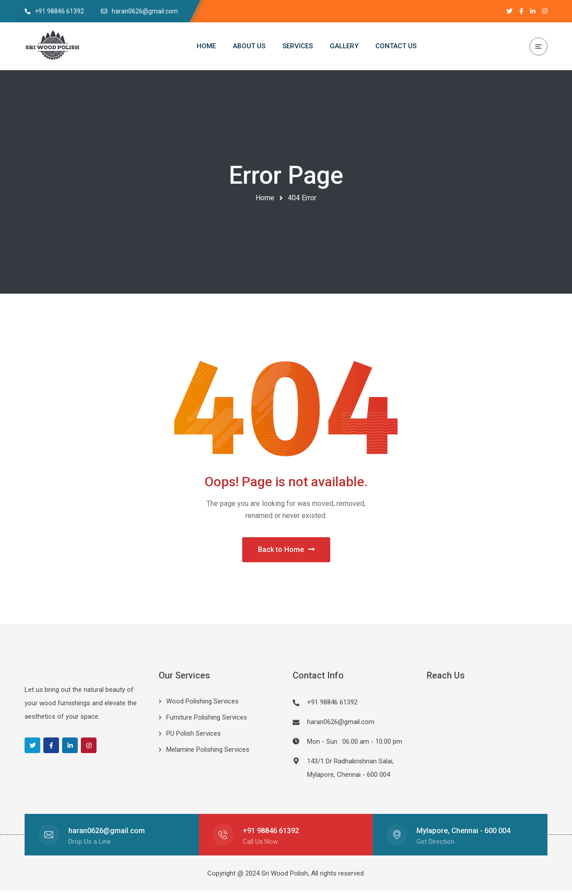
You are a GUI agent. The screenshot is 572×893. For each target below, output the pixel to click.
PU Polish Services (193, 735)
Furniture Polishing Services (206, 719)
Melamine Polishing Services (207, 751)
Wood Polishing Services (202, 703)
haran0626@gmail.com (340, 724)
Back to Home (286, 550)
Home (265, 198)
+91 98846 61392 (271, 832)
